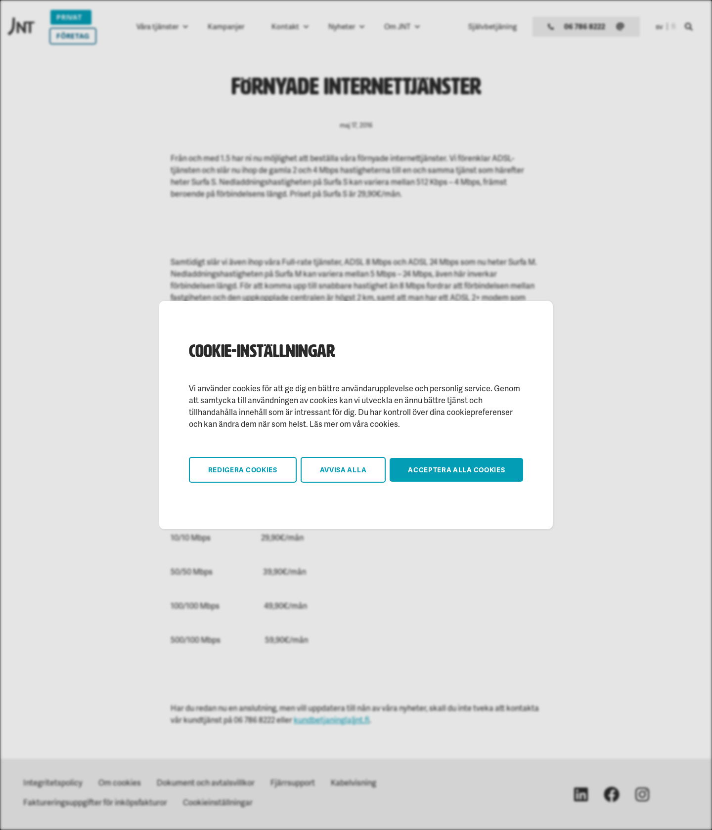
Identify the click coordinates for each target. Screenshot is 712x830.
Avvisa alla (343, 469)
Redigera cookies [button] (242, 469)
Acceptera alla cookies (456, 469)
